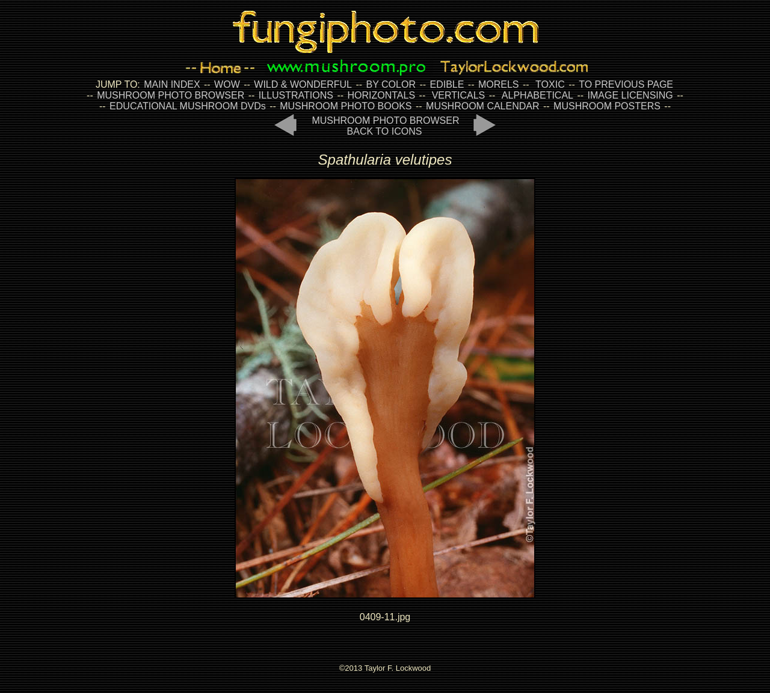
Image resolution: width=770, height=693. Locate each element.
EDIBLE (447, 84)
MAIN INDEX (172, 84)
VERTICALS (458, 95)
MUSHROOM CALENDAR (482, 106)
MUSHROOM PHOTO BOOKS (345, 106)
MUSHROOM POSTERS (607, 106)
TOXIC (550, 84)
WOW (227, 84)
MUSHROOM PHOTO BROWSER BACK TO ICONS (385, 125)
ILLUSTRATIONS (296, 95)
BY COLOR (391, 84)
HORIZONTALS (382, 95)
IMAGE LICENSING (629, 95)
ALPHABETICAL (537, 95)
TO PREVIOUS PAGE (626, 84)
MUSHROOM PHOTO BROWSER (170, 95)
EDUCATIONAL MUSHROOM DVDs (187, 106)
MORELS (498, 84)
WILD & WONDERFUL (303, 84)
